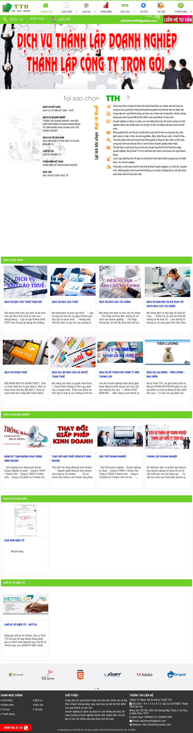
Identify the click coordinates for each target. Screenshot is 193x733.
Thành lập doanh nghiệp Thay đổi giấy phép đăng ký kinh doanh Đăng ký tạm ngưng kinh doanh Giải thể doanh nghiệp (61, 126)
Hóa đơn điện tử (14, 540)
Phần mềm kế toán (53, 161)
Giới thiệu (69, 8)
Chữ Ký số (48, 151)
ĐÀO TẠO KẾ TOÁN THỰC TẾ (55, 175)
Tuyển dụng (182, 8)
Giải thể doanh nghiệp (112, 456)
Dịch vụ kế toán (51, 107)
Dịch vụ (88, 8)
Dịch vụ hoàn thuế (15, 372)
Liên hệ (60, 19)
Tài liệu (160, 7)
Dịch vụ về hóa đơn (53, 137)
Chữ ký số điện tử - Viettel (20, 624)
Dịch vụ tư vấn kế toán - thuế (58, 110)
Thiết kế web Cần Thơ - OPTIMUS (122, 730)
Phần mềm (106, 7)
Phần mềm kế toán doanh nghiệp (60, 165)
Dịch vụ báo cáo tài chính (115, 301)
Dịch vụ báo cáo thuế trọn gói (23, 301)
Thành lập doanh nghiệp (162, 456)
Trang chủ (46, 7)
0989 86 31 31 (16, 728)
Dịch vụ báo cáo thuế (65, 301)
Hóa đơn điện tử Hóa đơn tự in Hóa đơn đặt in (61, 142)
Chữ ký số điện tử (52, 154)
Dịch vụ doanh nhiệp (54, 117)
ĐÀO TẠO (47, 172)
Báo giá (37, 18)
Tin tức (143, 7)
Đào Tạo (127, 8)
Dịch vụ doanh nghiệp (16, 414)
